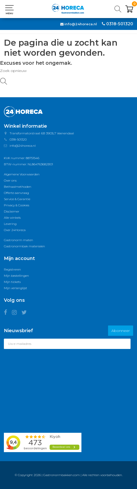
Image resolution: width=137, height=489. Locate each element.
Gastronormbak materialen (24, 246)
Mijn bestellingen (16, 276)
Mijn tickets (12, 282)
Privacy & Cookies (16, 205)
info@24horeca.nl (80, 24)
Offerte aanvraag (16, 193)
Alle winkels (12, 217)
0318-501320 (119, 23)
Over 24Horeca (15, 230)
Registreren (12, 269)
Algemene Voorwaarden (22, 174)
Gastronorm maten (18, 240)
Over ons (10, 180)
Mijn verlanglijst (15, 288)
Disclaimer (11, 211)
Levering (10, 224)
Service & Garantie (17, 199)
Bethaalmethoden (17, 187)
